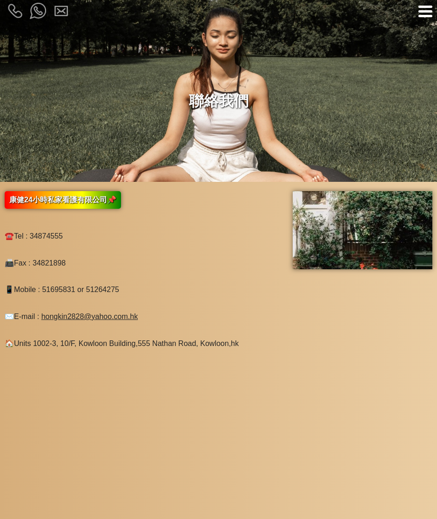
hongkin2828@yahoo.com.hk (89, 316)
